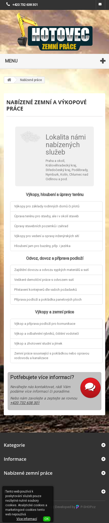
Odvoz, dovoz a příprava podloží (54, 258)
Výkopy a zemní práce (54, 312)
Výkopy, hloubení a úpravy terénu (54, 194)
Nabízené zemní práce (28, 473)
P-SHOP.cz (86, 507)
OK (47, 519)
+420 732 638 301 (25, 5)
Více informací (26, 519)
